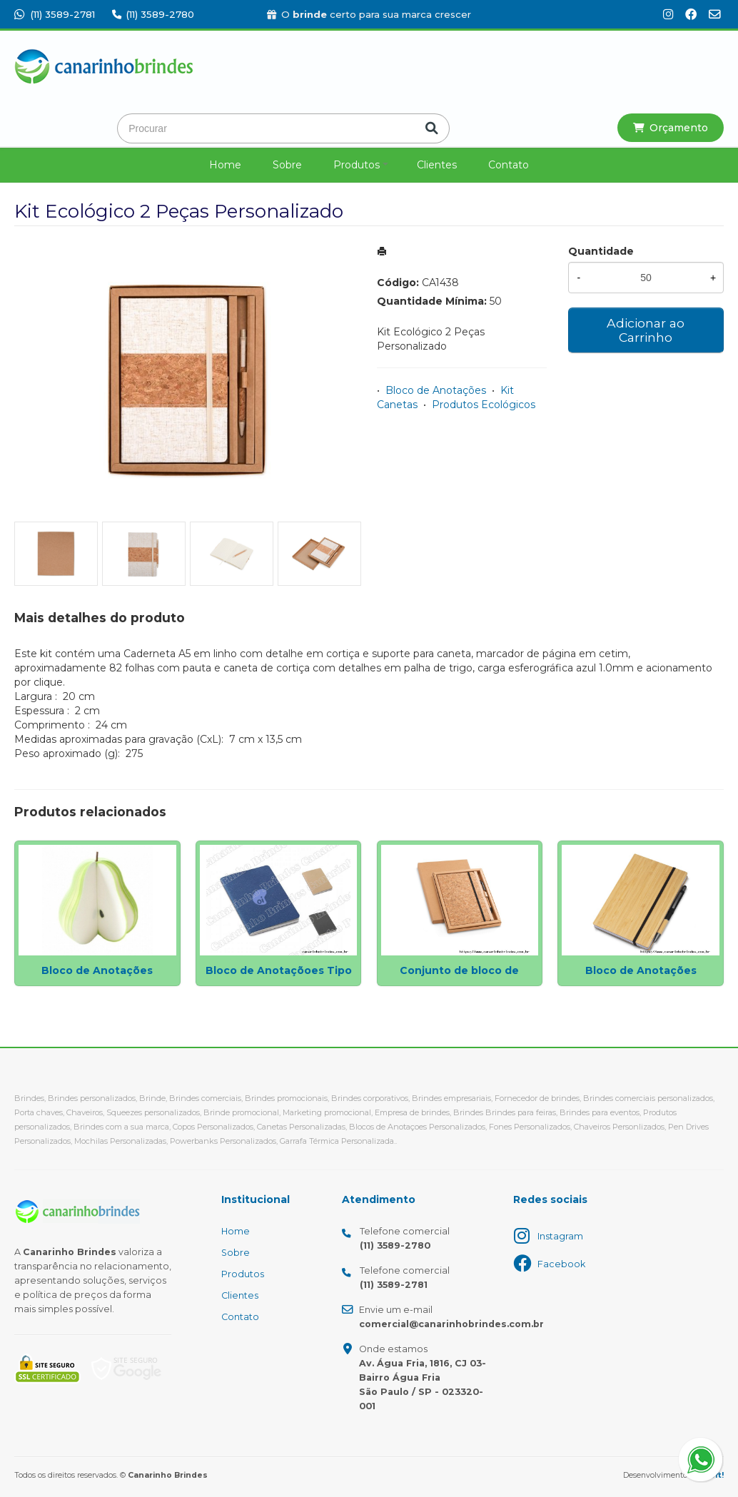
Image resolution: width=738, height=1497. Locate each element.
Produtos (356, 164)
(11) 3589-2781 (54, 14)
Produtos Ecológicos (483, 404)
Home (225, 164)
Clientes (437, 164)
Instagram (560, 1236)
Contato (508, 164)
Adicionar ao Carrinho (645, 330)
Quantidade (601, 251)
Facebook (561, 1264)
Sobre (287, 164)
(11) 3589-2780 (153, 14)
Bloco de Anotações (435, 390)
